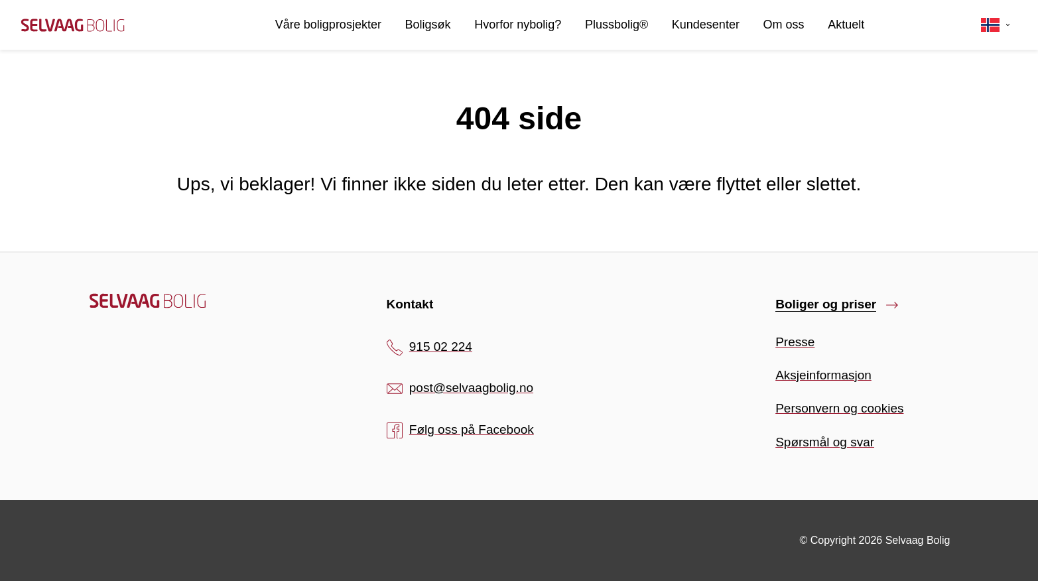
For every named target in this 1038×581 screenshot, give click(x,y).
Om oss (784, 24)
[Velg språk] (996, 25)
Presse (794, 342)
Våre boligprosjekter (328, 24)
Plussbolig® (616, 24)
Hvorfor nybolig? (517, 24)
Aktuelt (846, 24)
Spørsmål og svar (824, 442)
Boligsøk (428, 24)
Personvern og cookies (839, 408)
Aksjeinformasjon (823, 375)
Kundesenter (706, 24)
